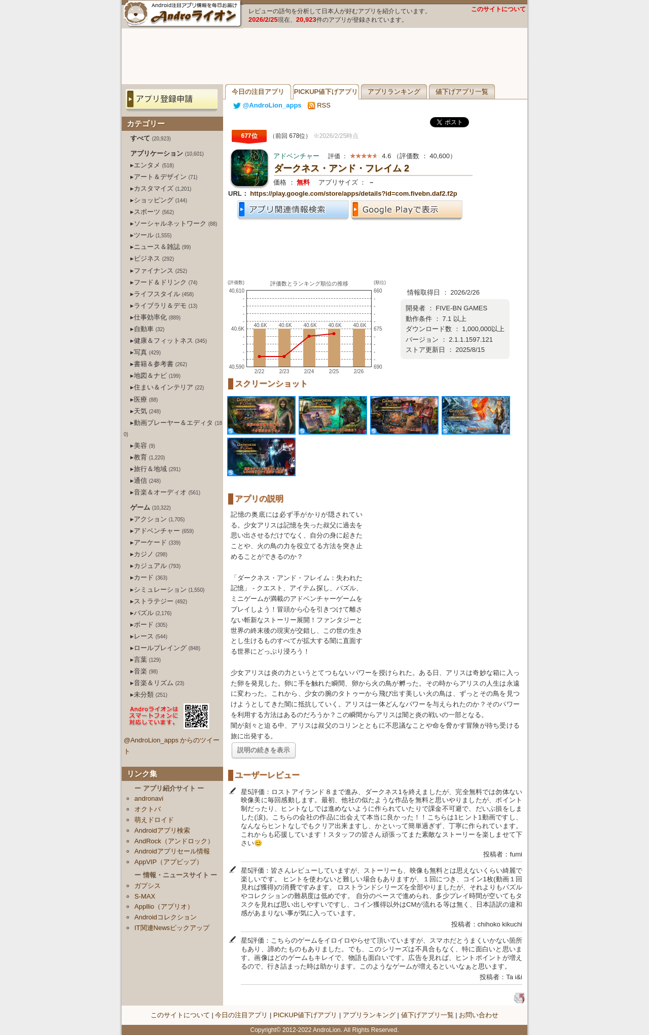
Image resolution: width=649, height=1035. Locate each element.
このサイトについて (498, 9)
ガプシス (147, 885)
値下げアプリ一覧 (462, 91)
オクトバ (147, 809)
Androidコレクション (165, 917)
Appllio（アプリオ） (164, 906)
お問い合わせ (478, 1015)
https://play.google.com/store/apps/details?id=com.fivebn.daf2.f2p (353, 193)
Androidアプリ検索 (162, 830)
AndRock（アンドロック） (174, 841)
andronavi (148, 798)
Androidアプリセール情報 (172, 851)
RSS (319, 105)
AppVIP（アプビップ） (168, 862)
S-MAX (144, 896)
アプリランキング (394, 91)
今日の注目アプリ (258, 91)
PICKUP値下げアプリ (326, 91)
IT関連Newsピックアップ (171, 928)
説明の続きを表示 (263, 750)
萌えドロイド (154, 820)
